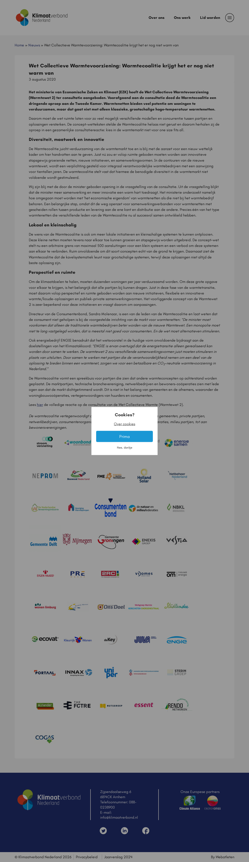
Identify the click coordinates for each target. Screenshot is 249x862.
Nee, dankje (124, 447)
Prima (124, 436)
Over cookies (124, 424)
